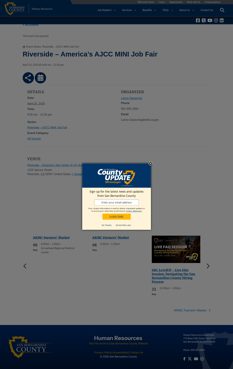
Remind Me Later (123, 225)
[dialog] (116, 196)
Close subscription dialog (150, 164)
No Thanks (106, 225)
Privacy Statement (134, 211)
